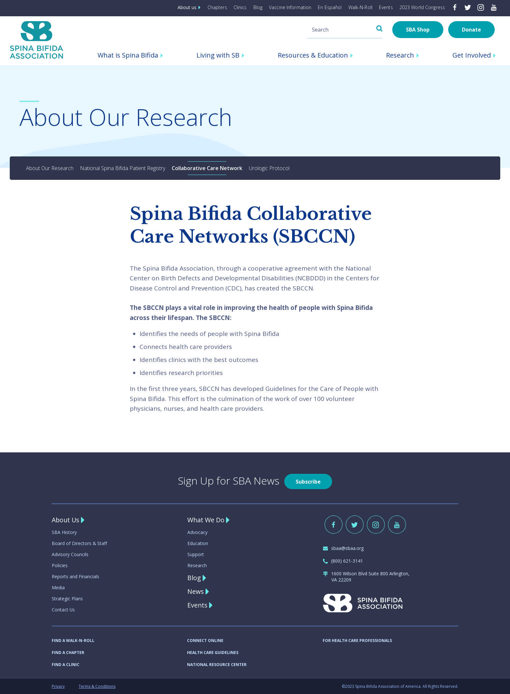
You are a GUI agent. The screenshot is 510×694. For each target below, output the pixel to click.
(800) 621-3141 (343, 561)
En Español (330, 7)
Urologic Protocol (269, 168)
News (195, 591)
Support (195, 554)
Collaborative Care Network (207, 168)
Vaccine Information (291, 7)
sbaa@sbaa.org (343, 548)
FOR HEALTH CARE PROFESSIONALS (357, 640)
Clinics (240, 7)
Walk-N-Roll (360, 7)
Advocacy (197, 532)
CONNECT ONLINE (205, 640)
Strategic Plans (67, 598)
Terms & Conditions (97, 686)
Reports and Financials (75, 576)
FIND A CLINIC (65, 664)
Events (386, 7)
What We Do (206, 519)
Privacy (58, 686)
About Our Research (50, 168)
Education (197, 543)
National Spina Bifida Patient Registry (122, 168)
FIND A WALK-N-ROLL (73, 640)
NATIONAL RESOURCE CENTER (217, 664)
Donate (471, 29)
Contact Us (63, 610)
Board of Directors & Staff (79, 543)
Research (197, 565)
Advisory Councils (70, 554)
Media (58, 587)
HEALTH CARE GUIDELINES (212, 652)
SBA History (64, 532)
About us (190, 7)
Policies (60, 565)
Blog (258, 7)
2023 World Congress (422, 7)
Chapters (217, 7)
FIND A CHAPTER (68, 652)
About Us (66, 519)
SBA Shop (418, 29)
